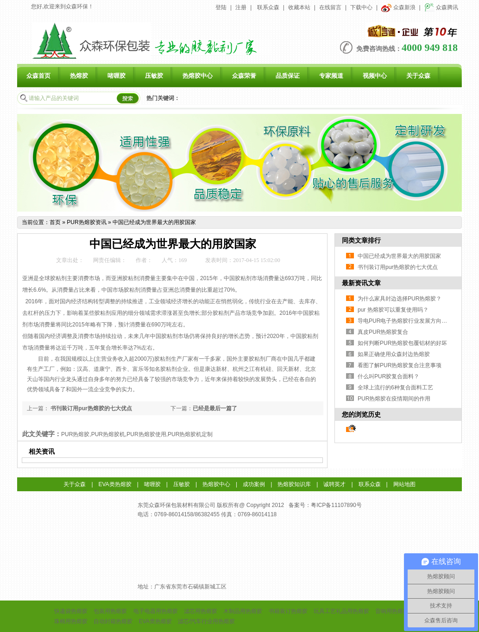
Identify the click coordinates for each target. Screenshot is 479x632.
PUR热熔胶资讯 (86, 222)
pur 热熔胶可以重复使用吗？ (393, 310)
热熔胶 (79, 75)
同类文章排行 (361, 240)
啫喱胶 (116, 75)
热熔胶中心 (198, 75)
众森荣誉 (244, 75)
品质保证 (288, 75)
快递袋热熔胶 (71, 611)
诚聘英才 (334, 484)
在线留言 (330, 7)
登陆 (221, 7)
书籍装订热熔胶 (288, 611)
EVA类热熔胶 (115, 484)
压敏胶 (154, 75)
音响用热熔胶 (392, 611)
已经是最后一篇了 (215, 408)
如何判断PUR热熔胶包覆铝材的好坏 (402, 343)
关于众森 (418, 75)
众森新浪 (398, 7)
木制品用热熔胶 (242, 611)
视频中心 (375, 75)
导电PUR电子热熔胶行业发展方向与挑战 (408, 321)
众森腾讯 (441, 7)
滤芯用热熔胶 (200, 611)
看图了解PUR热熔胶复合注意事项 (399, 365)
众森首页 (38, 75)
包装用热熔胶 (110, 611)
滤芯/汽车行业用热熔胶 (206, 621)
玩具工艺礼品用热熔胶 (341, 611)
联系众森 (268, 7)
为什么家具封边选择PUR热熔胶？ (399, 298)
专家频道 (331, 75)
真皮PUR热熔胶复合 (383, 332)
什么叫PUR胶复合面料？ (388, 376)
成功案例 (254, 484)
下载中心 (361, 7)
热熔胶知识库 (294, 484)
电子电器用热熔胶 (155, 611)
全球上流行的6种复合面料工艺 (395, 387)
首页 (55, 222)
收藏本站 (299, 7)
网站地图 (404, 484)
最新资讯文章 (361, 283)
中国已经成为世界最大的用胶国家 (154, 222)
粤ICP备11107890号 (336, 505)
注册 (240, 7)
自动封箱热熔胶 (113, 621)
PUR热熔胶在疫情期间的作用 (394, 398)
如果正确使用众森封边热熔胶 (394, 354)
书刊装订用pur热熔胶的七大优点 (90, 408)
